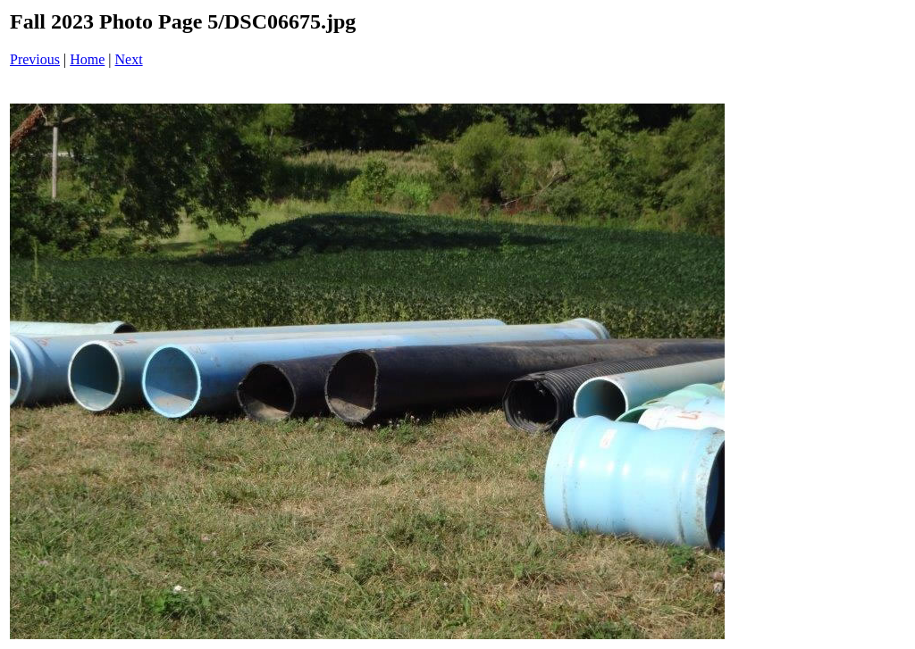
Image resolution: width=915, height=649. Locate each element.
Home (87, 59)
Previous (35, 59)
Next (129, 59)
